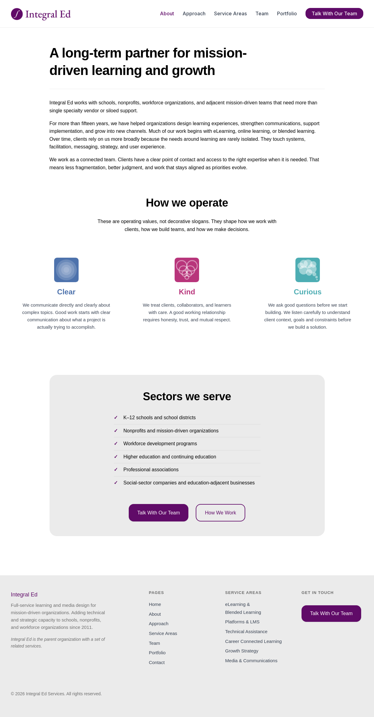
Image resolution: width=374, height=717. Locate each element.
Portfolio (287, 13)
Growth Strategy (241, 650)
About (167, 13)
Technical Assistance (246, 631)
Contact (157, 662)
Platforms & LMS (242, 621)
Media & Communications (251, 660)
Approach (194, 13)
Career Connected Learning (253, 641)
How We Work (220, 512)
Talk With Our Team (334, 13)
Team (261, 13)
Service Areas (230, 13)
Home (155, 604)
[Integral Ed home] (41, 14)
